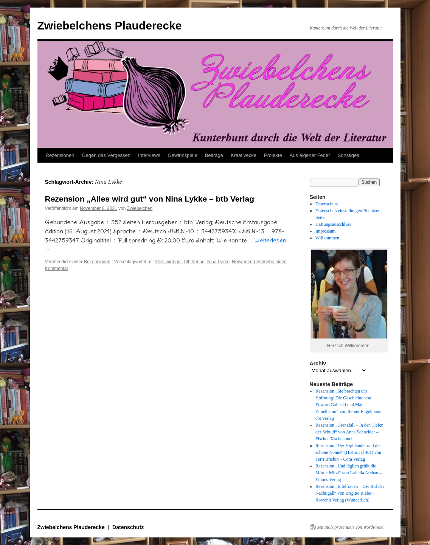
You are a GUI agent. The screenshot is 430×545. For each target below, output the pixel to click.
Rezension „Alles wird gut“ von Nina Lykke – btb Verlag (150, 198)
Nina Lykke (218, 261)
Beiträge (214, 155)
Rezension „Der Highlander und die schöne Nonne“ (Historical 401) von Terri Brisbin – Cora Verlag (348, 452)
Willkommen (327, 238)
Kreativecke (243, 155)
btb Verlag (194, 261)
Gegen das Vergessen (106, 155)
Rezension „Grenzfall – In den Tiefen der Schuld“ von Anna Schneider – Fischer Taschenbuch (349, 431)
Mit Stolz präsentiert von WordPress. (350, 527)
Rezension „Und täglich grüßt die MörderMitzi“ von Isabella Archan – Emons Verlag (348, 472)
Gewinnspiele (182, 155)
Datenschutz (326, 204)
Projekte (273, 155)
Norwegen (242, 261)
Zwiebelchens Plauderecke (109, 25)
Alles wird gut (168, 261)
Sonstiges (348, 155)
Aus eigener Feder (310, 155)
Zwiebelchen (139, 208)
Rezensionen (60, 155)
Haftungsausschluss (333, 224)
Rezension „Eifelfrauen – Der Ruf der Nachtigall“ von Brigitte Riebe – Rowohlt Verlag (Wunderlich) (349, 493)
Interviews (149, 155)
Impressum (325, 231)
